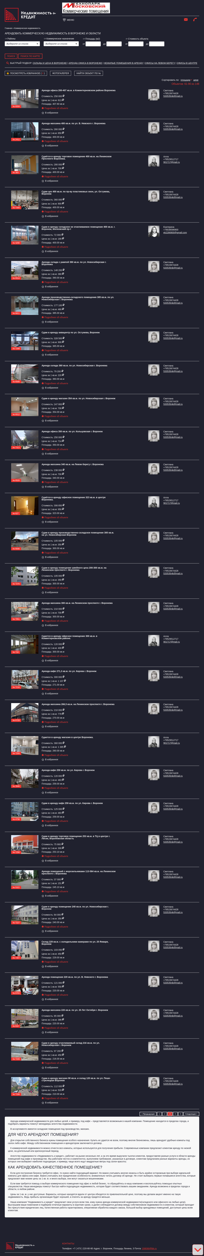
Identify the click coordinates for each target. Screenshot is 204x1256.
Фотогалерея (60, 73)
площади (185, 80)
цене (195, 80)
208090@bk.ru (149, 1248)
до (104, 44)
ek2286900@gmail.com (175, 232)
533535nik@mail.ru (173, 96)
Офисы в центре (187, 63)
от (84, 44)
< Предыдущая (148, 1114)
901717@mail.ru (171, 162)
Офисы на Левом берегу (160, 63)
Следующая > (191, 1114)
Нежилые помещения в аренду (123, 63)
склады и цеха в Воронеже (50, 63)
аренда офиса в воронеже (85, 63)
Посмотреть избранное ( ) (26, 73)
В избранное (50, 112)
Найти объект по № (88, 73)
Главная (8, 28)
